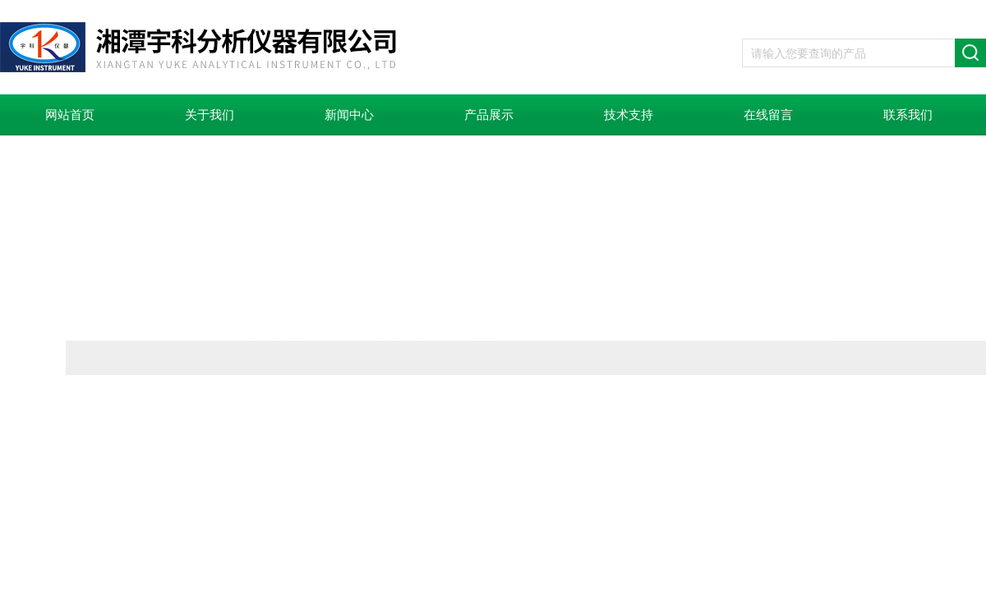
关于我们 (209, 114)
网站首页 (69, 114)
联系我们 (908, 114)
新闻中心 (349, 114)
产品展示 (489, 114)
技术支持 (628, 114)
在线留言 (768, 114)
